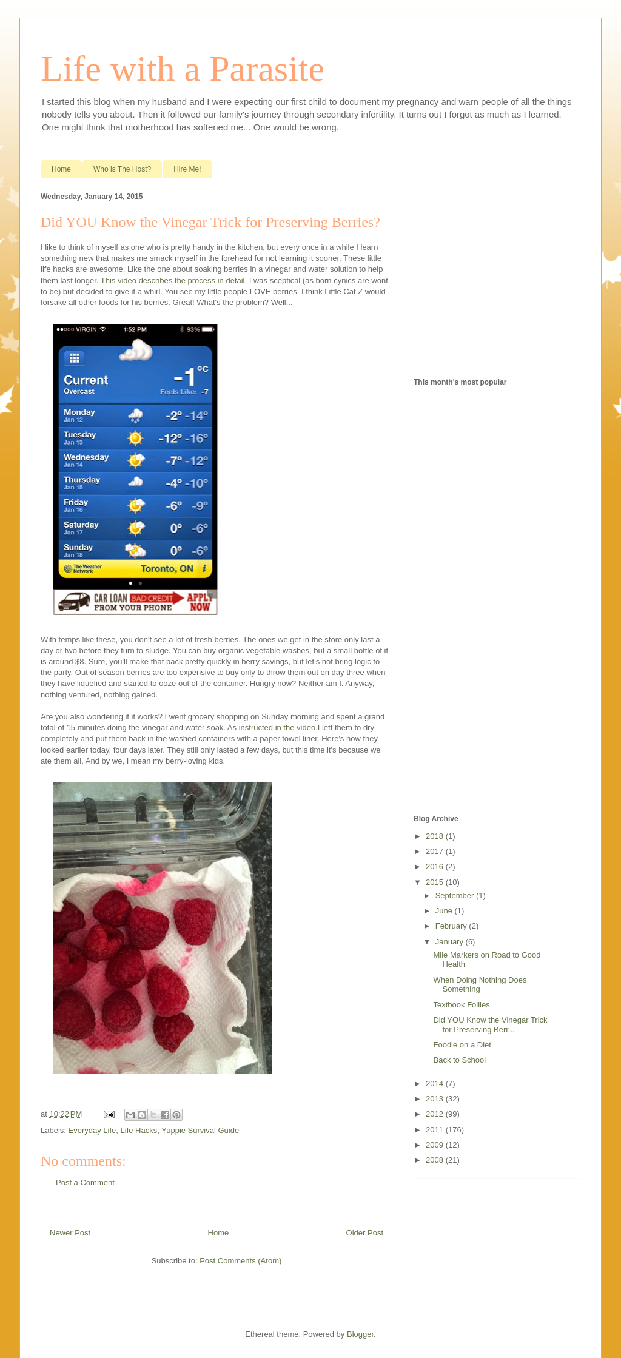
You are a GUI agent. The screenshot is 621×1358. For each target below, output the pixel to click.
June (445, 910)
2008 (436, 1160)
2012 (436, 1113)
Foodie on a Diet (462, 1044)
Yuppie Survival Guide (200, 1130)
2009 (436, 1144)
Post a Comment (85, 1182)
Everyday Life (92, 1130)
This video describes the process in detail (173, 280)
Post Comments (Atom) (240, 1260)
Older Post (364, 1232)
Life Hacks (139, 1130)
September (455, 895)
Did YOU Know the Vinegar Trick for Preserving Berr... (490, 1024)
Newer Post (70, 1232)
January (450, 941)
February (452, 925)
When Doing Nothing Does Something (479, 984)
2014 (436, 1083)
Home (61, 169)
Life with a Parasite (182, 69)
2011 (436, 1129)
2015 (436, 882)
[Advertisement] (489, 272)
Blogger (360, 1334)
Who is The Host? (122, 169)
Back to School (459, 1059)
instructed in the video (277, 727)
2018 (436, 836)
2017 (436, 851)
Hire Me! (187, 169)
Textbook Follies (461, 1004)
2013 (436, 1098)
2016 (436, 866)
